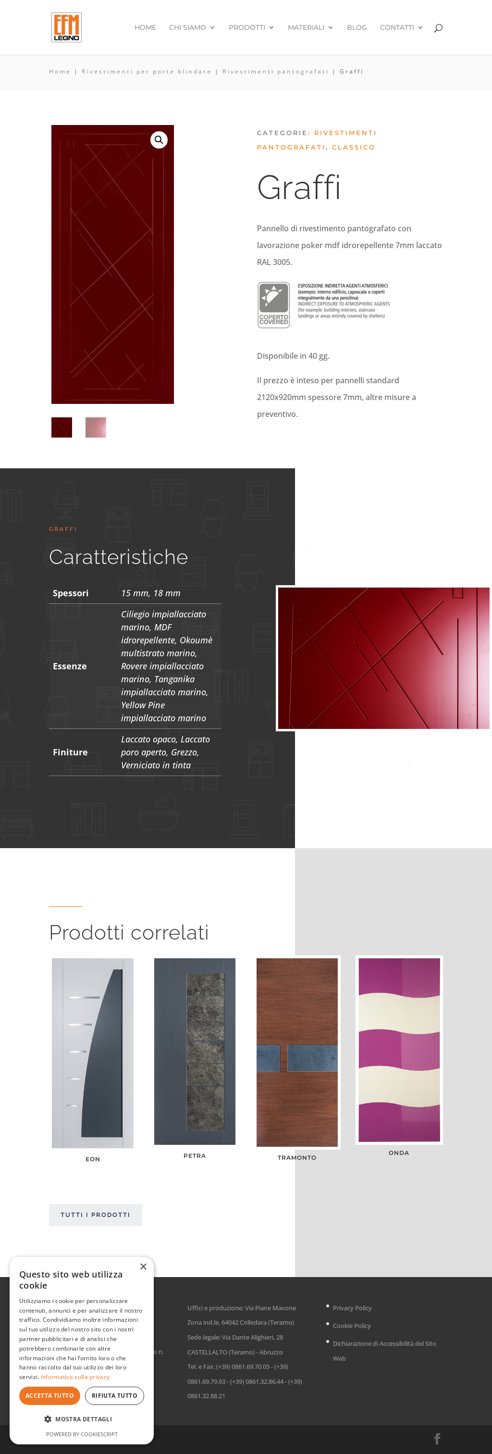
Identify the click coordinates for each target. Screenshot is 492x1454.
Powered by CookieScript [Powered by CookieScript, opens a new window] (82, 1434)
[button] (159, 140)
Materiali (306, 28)
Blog (357, 28)
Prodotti (247, 28)
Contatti (397, 28)
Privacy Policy (352, 1308)
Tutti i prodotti (96, 1214)
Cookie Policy (352, 1325)
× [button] (143, 1267)
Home (145, 28)
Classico (354, 147)
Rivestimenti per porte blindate (147, 71)
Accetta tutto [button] (49, 1395)
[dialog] (82, 1350)
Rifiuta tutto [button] (114, 1395)
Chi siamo (187, 28)
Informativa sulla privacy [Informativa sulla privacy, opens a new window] (75, 1377)
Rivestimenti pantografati (275, 71)
